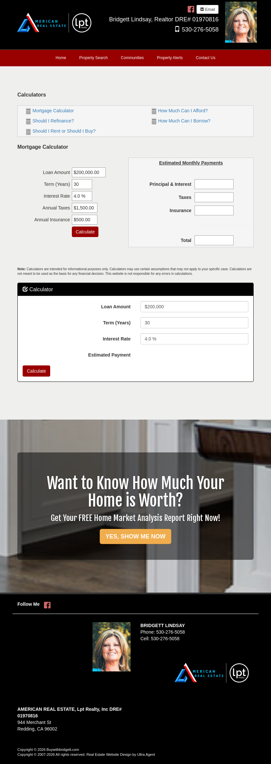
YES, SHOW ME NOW (135, 536)
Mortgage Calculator (50, 110)
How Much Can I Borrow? (181, 120)
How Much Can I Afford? (180, 110)
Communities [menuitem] (132, 57)
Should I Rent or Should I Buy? (60, 131)
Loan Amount (116, 306)
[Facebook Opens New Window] (191, 8)
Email (207, 9)
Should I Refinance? (50, 120)
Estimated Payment (109, 355)
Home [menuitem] (61, 57)
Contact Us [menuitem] (205, 57)
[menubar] (135, 58)
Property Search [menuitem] (93, 57)
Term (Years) (117, 322)
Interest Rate (117, 338)
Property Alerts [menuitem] (170, 57)
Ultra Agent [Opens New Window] (146, 754)
